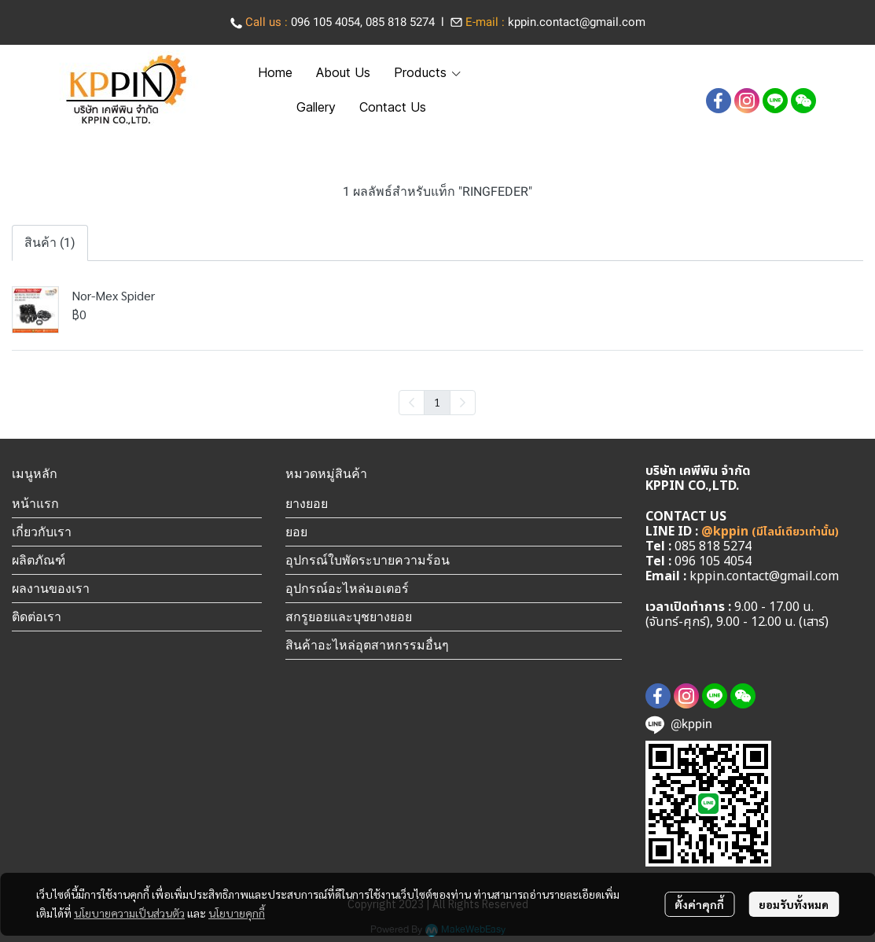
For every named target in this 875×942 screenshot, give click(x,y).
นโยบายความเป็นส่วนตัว (129, 913)
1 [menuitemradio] (437, 402)
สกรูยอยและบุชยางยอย (348, 616)
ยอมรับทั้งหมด (794, 904)
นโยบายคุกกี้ (236, 913)
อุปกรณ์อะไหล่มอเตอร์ (347, 588)
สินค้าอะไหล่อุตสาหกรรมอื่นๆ (367, 645)
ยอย (296, 531)
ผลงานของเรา (51, 588)
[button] (729, 73)
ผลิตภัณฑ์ (38, 560)
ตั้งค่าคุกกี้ (699, 904)
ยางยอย (306, 503)
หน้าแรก (35, 503)
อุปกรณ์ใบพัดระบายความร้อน (367, 560)
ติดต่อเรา (36, 616)
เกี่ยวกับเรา (42, 531)
